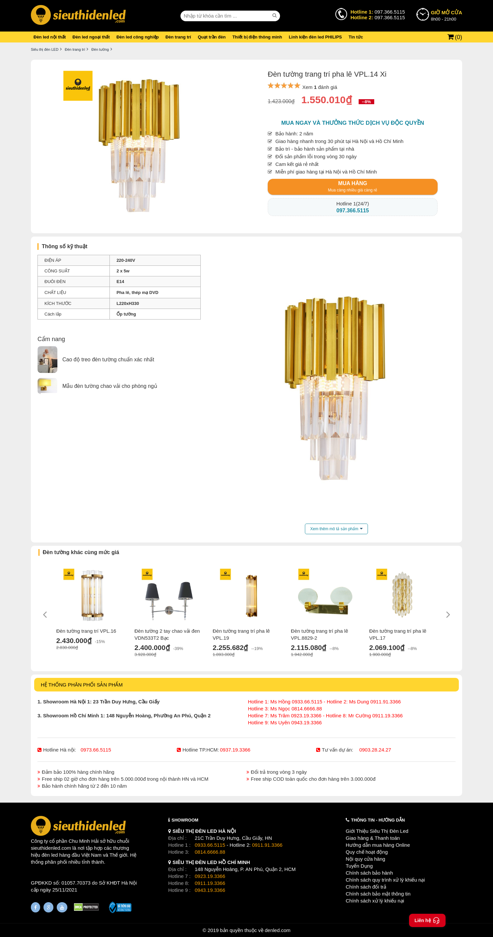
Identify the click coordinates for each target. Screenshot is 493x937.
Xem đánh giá (319, 87)
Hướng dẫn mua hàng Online (378, 845)
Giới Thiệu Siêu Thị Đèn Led (377, 831)
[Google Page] (48, 907)
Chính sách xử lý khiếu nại (375, 900)
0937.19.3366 (235, 750)
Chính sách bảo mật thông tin (378, 894)
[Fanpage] (35, 907)
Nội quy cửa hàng (365, 859)
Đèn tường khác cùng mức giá (81, 552)
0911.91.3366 (267, 845)
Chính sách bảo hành (369, 873)
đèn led (49, 855)
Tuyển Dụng (359, 866)
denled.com (278, 930)
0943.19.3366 (210, 890)
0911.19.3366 (210, 883)
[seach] (275, 16)
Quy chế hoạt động (367, 852)
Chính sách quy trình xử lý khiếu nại (385, 880)
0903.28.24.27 (375, 750)
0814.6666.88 (210, 852)
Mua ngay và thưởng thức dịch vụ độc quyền (352, 123)
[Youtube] (62, 907)
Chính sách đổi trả (366, 887)
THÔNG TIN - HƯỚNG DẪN (378, 820)
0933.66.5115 (210, 845)
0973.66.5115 (96, 750)
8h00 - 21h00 (446, 15)
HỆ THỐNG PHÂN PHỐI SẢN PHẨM (82, 684)
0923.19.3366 (210, 876)
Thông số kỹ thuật (64, 246)
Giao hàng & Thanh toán (373, 838)
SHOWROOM (185, 820)
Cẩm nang (51, 339)
